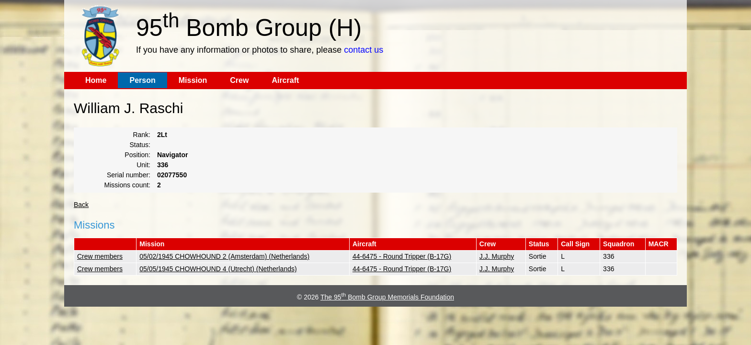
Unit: (143, 165)
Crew (239, 80)
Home (95, 80)
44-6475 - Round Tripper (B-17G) (402, 256)
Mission (193, 80)
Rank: (141, 134)
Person (142, 80)
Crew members (100, 256)
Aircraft (285, 80)
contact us (363, 50)
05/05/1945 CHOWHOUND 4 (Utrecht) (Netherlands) (217, 269)
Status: (139, 145)
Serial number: (128, 175)
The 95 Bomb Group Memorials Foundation (387, 297)
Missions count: (127, 185)
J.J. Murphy (496, 256)
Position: (137, 155)
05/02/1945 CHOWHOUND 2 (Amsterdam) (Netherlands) (224, 256)
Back (81, 204)
